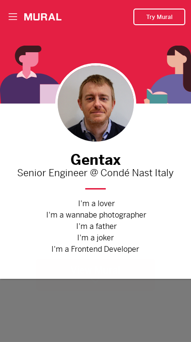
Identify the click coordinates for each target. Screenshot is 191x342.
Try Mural (159, 15)
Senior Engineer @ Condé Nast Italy (95, 173)
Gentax (95, 158)
